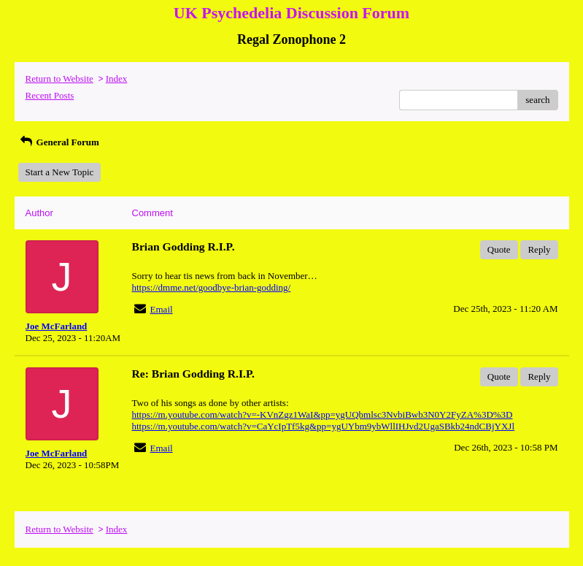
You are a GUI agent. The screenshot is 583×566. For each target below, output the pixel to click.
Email (161, 309)
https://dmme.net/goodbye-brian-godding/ (211, 287)
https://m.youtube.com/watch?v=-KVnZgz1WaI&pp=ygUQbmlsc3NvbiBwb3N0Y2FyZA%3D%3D (322, 414)
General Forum (58, 142)
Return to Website (59, 78)
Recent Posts (50, 95)
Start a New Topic (60, 172)
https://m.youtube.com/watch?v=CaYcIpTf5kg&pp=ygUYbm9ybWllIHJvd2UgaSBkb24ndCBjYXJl (323, 426)
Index (117, 78)
